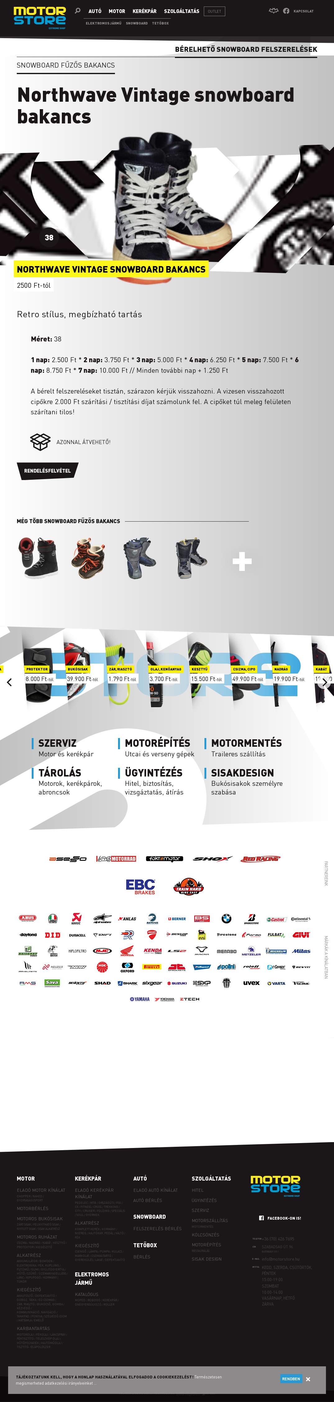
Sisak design (207, 1259)
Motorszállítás (210, 1220)
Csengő (80, 1251)
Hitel (198, 1190)
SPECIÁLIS (118, 1211)
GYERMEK (92, 1215)
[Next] (324, 682)
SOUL (80, 1215)
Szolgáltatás (211, 1178)
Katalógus (86, 1294)
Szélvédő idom (55, 1316)
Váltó (120, 1233)
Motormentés (202, 1226)
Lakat (99, 1260)
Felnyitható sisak (46, 1224)
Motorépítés (206, 1244)
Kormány (50, 1277)
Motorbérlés (32, 1208)
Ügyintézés (204, 1200)
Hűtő (21, 1273)
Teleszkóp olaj (47, 1338)
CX (76, 1206)
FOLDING (103, 1211)
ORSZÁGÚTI (106, 1202)
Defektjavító (45, 1295)
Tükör (21, 1281)
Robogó (94, 1300)
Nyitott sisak (26, 1229)
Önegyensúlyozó (88, 1304)
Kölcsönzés (205, 1234)
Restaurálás (200, 1251)
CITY (78, 1211)
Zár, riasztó (26, 1304)
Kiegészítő (44, 1247)
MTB (93, 1202)
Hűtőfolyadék (28, 1343)
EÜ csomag (47, 1300)
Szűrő (31, 1273)
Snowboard (149, 1216)
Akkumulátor (27, 1261)
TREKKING (111, 1206)
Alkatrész (29, 1255)
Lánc (20, 1277)
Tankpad (23, 1316)
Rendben (291, 1378)
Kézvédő (23, 1308)
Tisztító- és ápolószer (33, 1347)
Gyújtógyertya (52, 1269)
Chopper (23, 1196)
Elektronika (26, 1265)
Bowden (46, 1261)
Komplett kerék (87, 1229)
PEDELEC (81, 1202)
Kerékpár (88, 1178)
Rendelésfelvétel (47, 470)
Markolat (82, 1255)
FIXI (118, 1202)
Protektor (25, 1247)
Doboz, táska (26, 1300)
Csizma (22, 1242)
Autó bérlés (147, 1200)
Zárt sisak (24, 1224)
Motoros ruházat (37, 1237)
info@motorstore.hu (281, 1259)
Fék (77, 1237)
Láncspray (58, 1334)
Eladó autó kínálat (155, 1190)
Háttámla (25, 1320)
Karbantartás (33, 1328)
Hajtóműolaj (51, 1343)
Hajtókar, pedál (101, 1233)
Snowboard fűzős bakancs (66, 64)
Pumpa (105, 1251)
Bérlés (141, 1256)
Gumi (35, 1269)
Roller (108, 1304)
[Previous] (10, 682)
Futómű (23, 1269)
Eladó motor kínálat (41, 1190)
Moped (80, 1300)
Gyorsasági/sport (30, 1200)
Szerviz (200, 1210)
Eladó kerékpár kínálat (94, 1193)
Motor (26, 1178)
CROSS (97, 1206)
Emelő (39, 1320)
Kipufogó (33, 1277)
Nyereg (80, 1233)
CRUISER (89, 1211)
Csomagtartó (101, 1255)
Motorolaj (25, 1334)
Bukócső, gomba (50, 1304)
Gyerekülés (84, 1260)
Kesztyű (59, 1242)
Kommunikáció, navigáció (36, 1312)
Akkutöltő (25, 1295)
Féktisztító (25, 1338)
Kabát (47, 1242)
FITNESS (85, 1206)
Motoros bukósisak (40, 1218)
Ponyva (36, 1316)
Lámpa (93, 1251)
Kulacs (117, 1251)
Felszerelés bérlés (157, 1228)
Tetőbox (145, 1245)
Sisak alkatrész (49, 1229)
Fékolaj (42, 1334)
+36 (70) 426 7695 (278, 1238)
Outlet (214, 11)
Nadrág (34, 1242)
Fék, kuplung (48, 1265)
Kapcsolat (304, 11)
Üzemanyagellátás (52, 1273)
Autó (140, 1178)
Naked (37, 1196)
